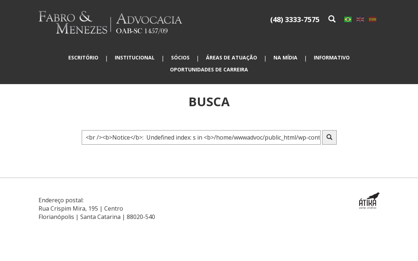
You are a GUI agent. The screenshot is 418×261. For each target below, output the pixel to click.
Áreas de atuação (231, 57)
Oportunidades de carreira (209, 69)
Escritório (83, 57)
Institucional (135, 57)
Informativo (332, 57)
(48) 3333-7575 (295, 19)
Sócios (180, 57)
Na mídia (285, 57)
